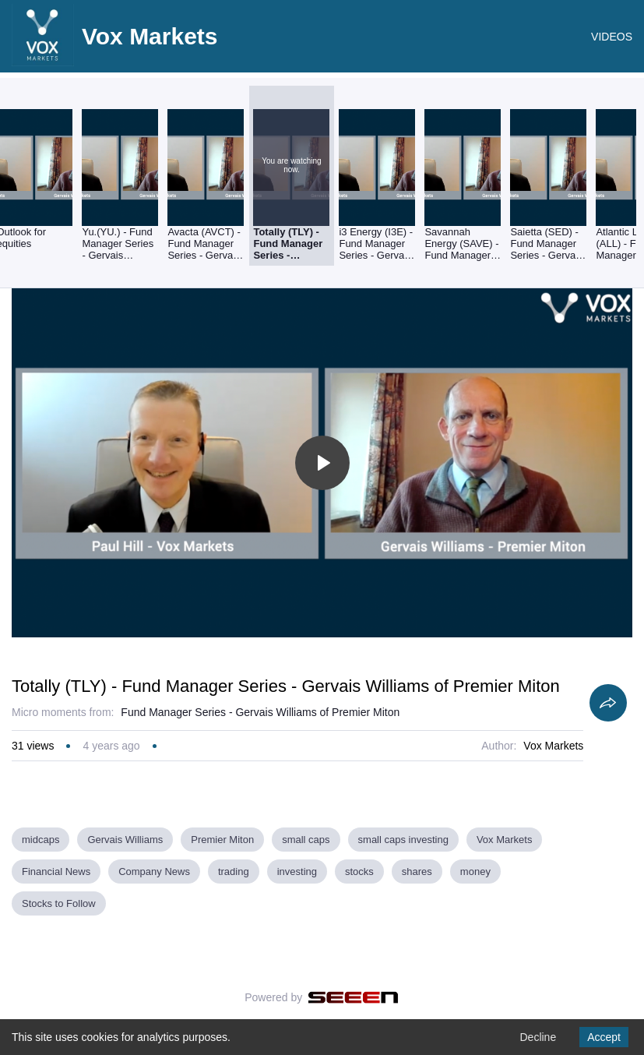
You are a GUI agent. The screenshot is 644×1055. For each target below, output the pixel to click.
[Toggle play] (322, 463)
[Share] (608, 703)
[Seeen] (353, 997)
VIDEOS (611, 36)
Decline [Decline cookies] (537, 1037)
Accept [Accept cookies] (604, 1037)
